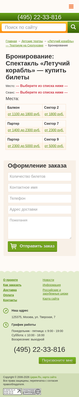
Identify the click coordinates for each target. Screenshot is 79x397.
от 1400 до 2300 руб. (24, 130)
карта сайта (49, 377)
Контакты (10, 300)
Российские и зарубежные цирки (55, 291)
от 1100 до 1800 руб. (24, 114)
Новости (48, 280)
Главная (11, 41)
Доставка (10, 290)
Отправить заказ (32, 246)
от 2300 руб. (54, 130)
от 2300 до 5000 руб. (24, 146)
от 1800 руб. (54, 114)
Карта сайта (51, 298)
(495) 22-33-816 (40, 17)
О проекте (10, 280)
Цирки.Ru (35, 377)
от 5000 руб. (54, 146)
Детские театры (32, 41)
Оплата (8, 295)
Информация (52, 285)
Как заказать (12, 285)
